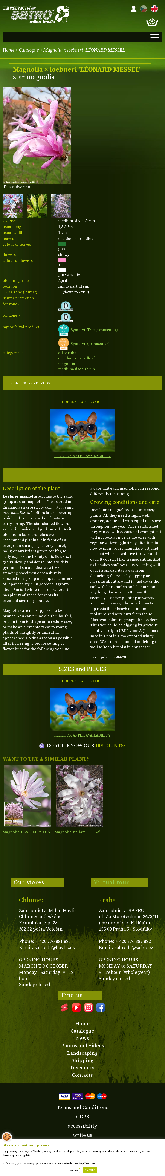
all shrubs (67, 352)
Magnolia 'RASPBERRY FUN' (27, 832)
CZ (142, 8)
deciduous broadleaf (76, 358)
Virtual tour (111, 882)
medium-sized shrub (76, 369)
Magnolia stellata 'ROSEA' (77, 832)
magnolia (66, 363)
